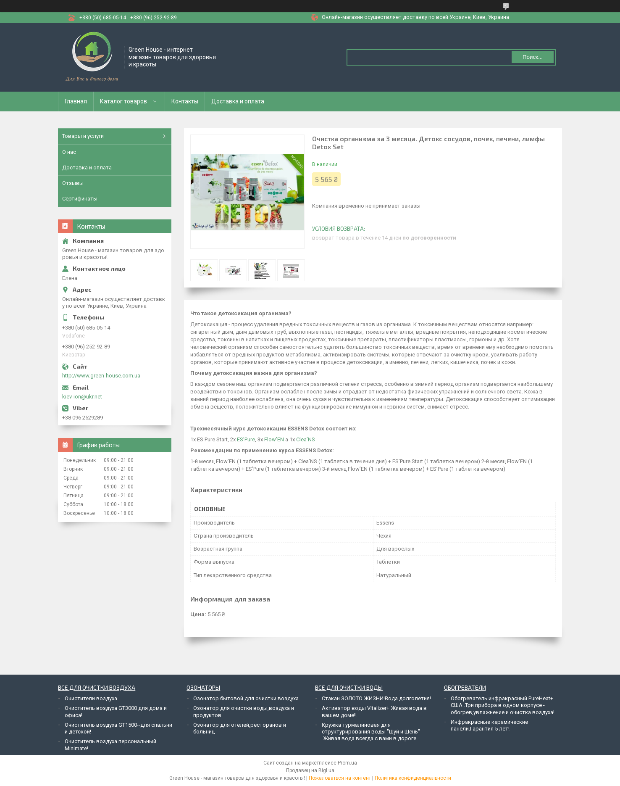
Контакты (184, 101)
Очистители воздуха (91, 698)
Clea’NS (305, 439)
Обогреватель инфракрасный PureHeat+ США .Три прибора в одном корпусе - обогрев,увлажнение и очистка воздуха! (502, 705)
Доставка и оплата (237, 101)
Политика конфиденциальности (413, 778)
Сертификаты (79, 198)
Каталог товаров (123, 101)
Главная (76, 101)
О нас (69, 152)
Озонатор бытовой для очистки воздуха (246, 698)
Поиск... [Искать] (533, 57)
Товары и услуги (83, 136)
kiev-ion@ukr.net (82, 396)
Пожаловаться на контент (340, 778)
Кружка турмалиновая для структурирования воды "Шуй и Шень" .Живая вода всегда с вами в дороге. (371, 732)
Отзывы (73, 183)
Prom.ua (347, 763)
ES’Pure (245, 439)
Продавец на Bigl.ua (310, 770)
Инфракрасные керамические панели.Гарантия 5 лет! (489, 725)
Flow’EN (273, 439)
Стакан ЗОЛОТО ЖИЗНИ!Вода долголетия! (376, 698)
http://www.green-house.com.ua (101, 375)
